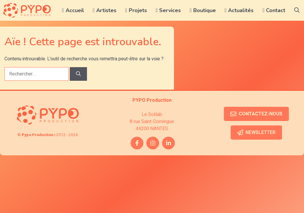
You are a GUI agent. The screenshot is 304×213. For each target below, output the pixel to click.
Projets (136, 10)
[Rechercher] (78, 74)
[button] (297, 10)
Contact (273, 10)
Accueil (73, 10)
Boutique (203, 10)
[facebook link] (137, 143)
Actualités (239, 10)
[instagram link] (152, 143)
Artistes (105, 10)
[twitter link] (168, 143)
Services (168, 10)
